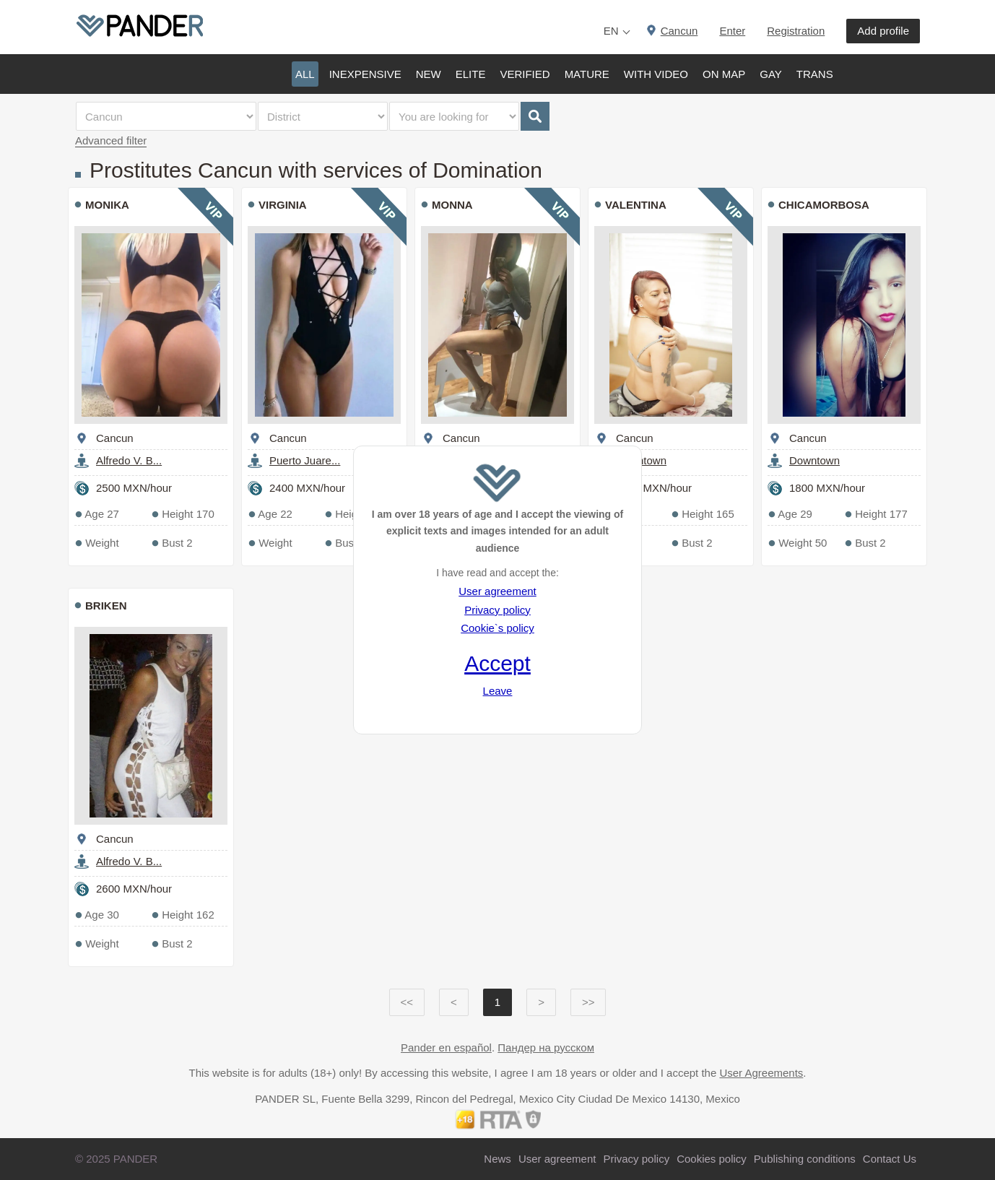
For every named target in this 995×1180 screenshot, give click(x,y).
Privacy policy (497, 610)
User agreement (497, 591)
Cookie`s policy (497, 628)
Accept (497, 663)
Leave (498, 691)
